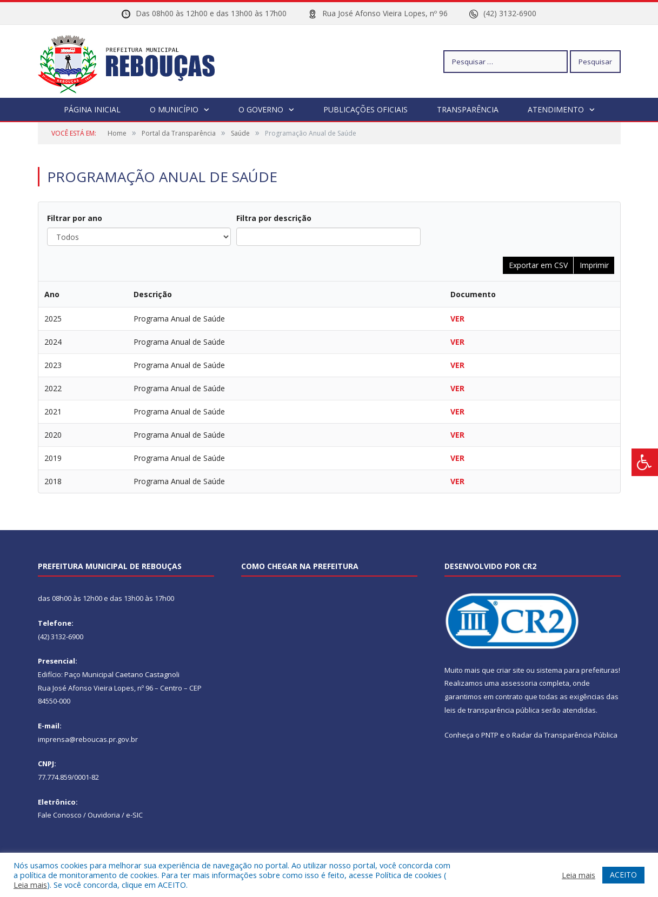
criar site (510, 670)
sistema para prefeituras (577, 670)
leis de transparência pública (492, 710)
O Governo (260, 109)
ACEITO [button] (623, 874)
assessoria (519, 683)
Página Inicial (92, 109)
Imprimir (594, 265)
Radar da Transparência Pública (564, 735)
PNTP (490, 735)
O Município (174, 109)
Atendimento (556, 109)
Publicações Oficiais (365, 109)
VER (457, 318)
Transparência (468, 109)
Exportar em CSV (538, 265)
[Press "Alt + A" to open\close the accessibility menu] (645, 462)
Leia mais (30, 884)
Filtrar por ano (74, 218)
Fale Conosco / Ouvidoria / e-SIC (90, 815)
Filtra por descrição (273, 218)
